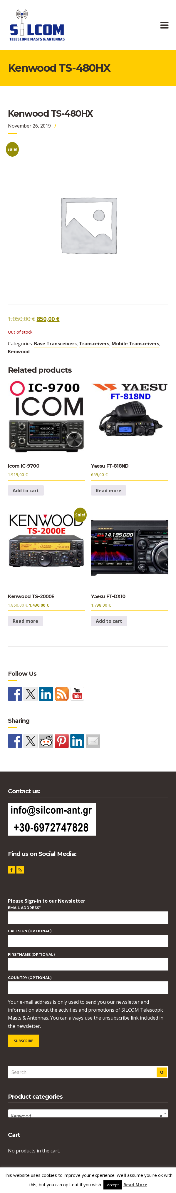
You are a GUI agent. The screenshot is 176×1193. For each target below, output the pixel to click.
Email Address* (24, 908)
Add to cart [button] (26, 490)
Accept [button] (113, 1184)
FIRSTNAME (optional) (31, 954)
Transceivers (94, 343)
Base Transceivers (55, 343)
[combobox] (88, 1113)
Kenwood (19, 351)
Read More (135, 1184)
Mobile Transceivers (135, 343)
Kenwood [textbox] (86, 1116)
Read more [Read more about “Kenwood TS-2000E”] (25, 621)
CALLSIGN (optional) (30, 931)
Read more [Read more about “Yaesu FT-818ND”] (108, 490)
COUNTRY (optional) (30, 978)
